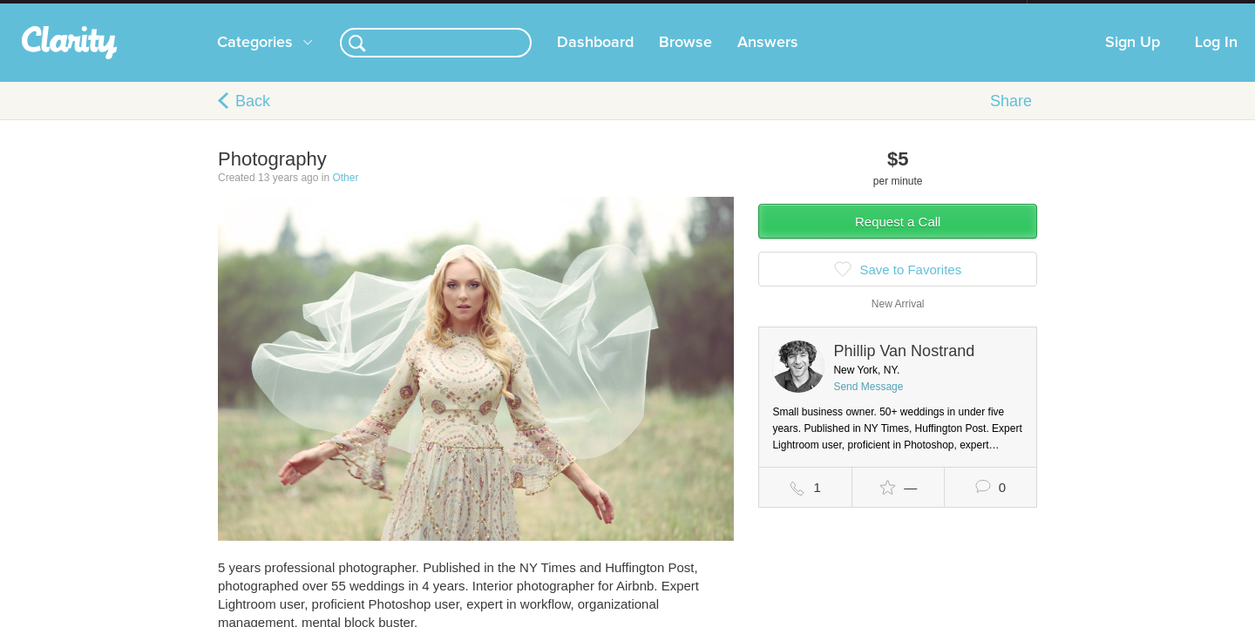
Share (1011, 118)
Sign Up (1132, 60)
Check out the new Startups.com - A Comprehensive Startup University (837, 11)
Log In (1216, 60)
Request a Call (897, 239)
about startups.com (1089, 11)
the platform (191, 10)
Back (252, 118)
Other (345, 195)
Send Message (868, 404)
